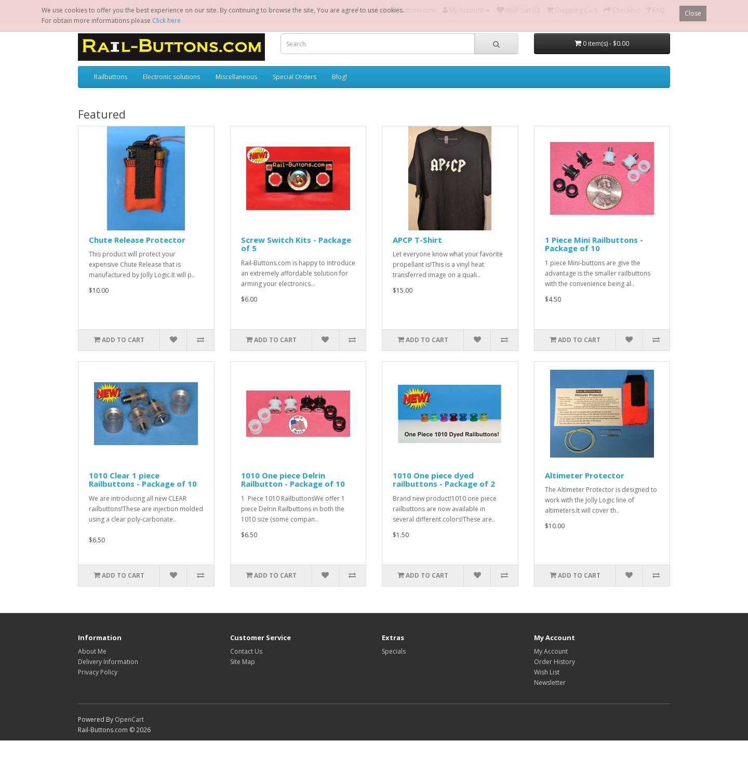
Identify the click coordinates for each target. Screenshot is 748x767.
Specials (394, 651)
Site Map (242, 661)
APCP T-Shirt (417, 240)
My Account (551, 651)
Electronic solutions (171, 76)
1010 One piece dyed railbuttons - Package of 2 (444, 479)
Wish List (546, 672)
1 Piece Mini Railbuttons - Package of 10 (594, 244)
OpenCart (129, 719)
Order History (554, 661)
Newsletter (550, 682)
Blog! (339, 76)
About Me (92, 651)
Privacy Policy (97, 672)
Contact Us (246, 651)
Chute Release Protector (137, 240)
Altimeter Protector (584, 475)
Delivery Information (108, 661)
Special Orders (294, 76)
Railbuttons (110, 76)
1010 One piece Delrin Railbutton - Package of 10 (293, 479)
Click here (166, 20)
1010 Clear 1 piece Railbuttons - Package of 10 (143, 479)
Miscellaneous (236, 76)
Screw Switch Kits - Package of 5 (296, 244)
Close (693, 13)
